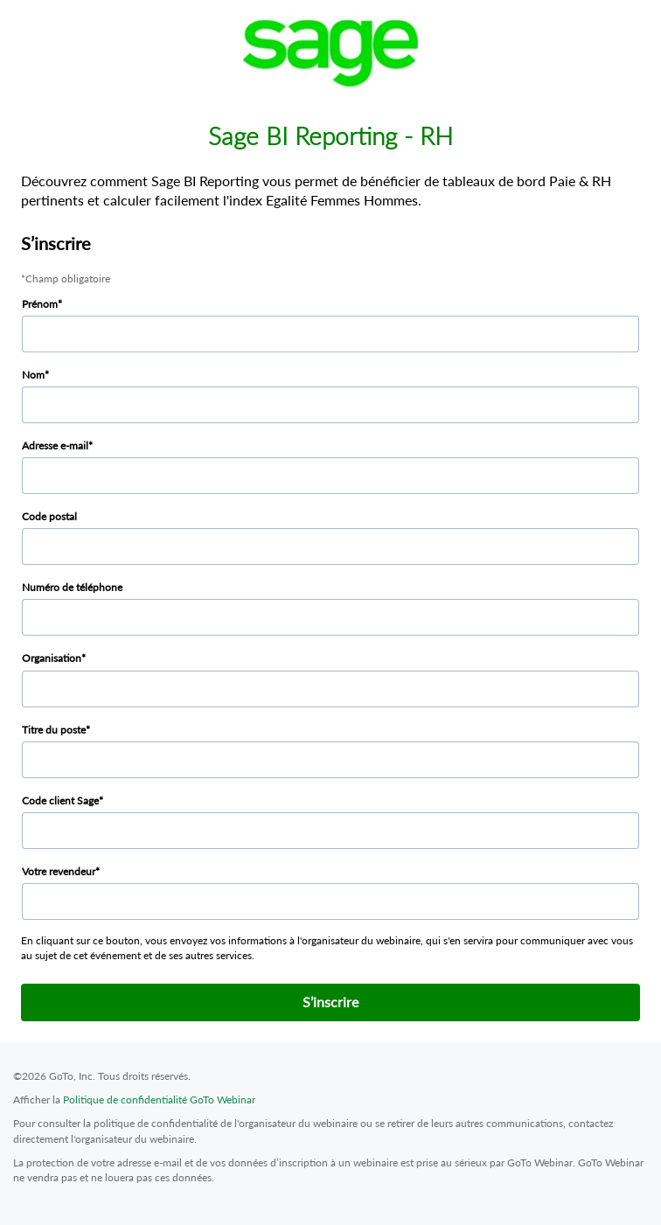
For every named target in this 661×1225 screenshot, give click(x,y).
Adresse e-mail (55, 445)
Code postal (49, 516)
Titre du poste (54, 729)
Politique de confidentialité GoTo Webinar (159, 1099)
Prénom (40, 303)
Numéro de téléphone (72, 587)
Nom (33, 374)
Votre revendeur (58, 871)
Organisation (51, 658)
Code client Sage (60, 800)
